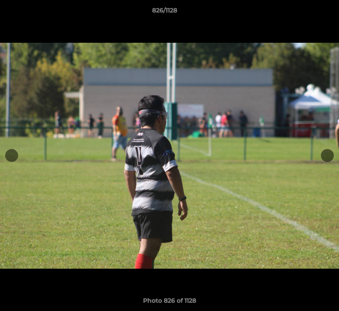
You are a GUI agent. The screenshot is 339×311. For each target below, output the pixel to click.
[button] (303, 12)
